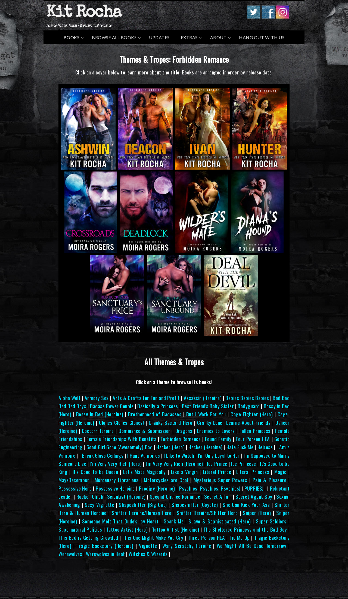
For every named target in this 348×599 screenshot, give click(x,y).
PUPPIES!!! (255, 488)
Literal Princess (252, 472)
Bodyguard (249, 406)
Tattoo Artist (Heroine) (175, 529)
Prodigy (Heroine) (157, 488)
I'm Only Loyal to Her (219, 455)
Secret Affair (218, 496)
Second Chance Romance (175, 496)
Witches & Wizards (148, 554)
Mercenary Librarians (117, 480)
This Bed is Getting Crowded (88, 537)
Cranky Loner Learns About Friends (234, 422)
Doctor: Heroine (98, 431)
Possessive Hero (75, 488)
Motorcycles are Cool (166, 480)
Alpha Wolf (69, 398)
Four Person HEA (253, 439)
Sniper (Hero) (257, 513)
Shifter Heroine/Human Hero (142, 513)
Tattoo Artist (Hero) (127, 529)
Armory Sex (97, 398)
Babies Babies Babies (247, 398)
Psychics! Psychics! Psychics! (209, 488)
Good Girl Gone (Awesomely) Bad (119, 447)
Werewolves (70, 554)
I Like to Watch (179, 455)
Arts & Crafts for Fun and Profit (146, 398)
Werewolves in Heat (105, 554)
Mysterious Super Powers (220, 480)
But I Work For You (206, 414)
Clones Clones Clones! (121, 422)
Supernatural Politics (80, 529)
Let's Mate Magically (144, 472)
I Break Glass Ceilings (101, 455)
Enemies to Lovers (216, 431)
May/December (73, 480)
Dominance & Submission (145, 431)
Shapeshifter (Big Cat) (143, 504)
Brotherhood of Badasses (154, 414)
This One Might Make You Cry (153, 537)
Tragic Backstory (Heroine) (105, 546)
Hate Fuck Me (240, 447)
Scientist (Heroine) (126, 496)
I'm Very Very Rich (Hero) (116, 463)
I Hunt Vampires (143, 455)
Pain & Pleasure (270, 480)
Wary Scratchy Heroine (186, 546)
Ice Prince (217, 463)
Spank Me (174, 521)
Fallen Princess (255, 431)
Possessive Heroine (115, 488)
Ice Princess (243, 463)
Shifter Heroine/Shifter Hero (207, 513)
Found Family (218, 439)
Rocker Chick (89, 496)
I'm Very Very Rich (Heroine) (174, 463)
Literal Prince (217, 472)
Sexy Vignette (99, 504)
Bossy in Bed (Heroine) (99, 414)
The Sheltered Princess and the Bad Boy (245, 529)
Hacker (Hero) (170, 447)
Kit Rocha (83, 13)
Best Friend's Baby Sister (208, 406)
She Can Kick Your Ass (246, 504)
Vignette (148, 546)
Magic (280, 472)
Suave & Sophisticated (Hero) (219, 521)
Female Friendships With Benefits (121, 439)
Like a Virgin (184, 472)
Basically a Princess (157, 406)
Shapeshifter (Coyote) (195, 504)
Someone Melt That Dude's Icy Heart (120, 521)
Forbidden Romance (181, 439)
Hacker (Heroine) (205, 447)
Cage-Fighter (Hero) (252, 414)
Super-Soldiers (271, 521)
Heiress (265, 447)
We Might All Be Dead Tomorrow (251, 546)
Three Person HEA (206, 537)
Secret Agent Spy (253, 496)
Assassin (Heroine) (203, 398)
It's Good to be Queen (95, 472)
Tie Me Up (239, 537)
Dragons (183, 431)
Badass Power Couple (111, 406)
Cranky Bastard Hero (170, 422)
